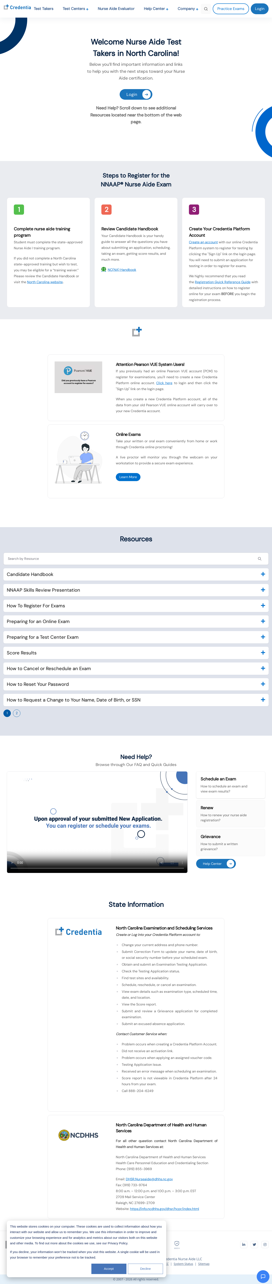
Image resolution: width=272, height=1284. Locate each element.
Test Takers (43, 8)
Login (138, 94)
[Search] (206, 9)
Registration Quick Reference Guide (223, 282)
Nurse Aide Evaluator (116, 8)
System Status (183, 1264)
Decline (145, 1268)
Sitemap (203, 1264)
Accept (109, 1268)
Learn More (128, 477)
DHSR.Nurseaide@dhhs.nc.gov (149, 1179)
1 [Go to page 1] (7, 713)
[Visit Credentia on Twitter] (254, 1244)
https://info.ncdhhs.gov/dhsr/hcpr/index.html (164, 1209)
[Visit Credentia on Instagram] (265, 1244)
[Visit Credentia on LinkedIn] (243, 1244)
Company (188, 8)
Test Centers (76, 8)
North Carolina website (45, 282)
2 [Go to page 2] (17, 713)
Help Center (156, 8)
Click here (164, 383)
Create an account (203, 242)
